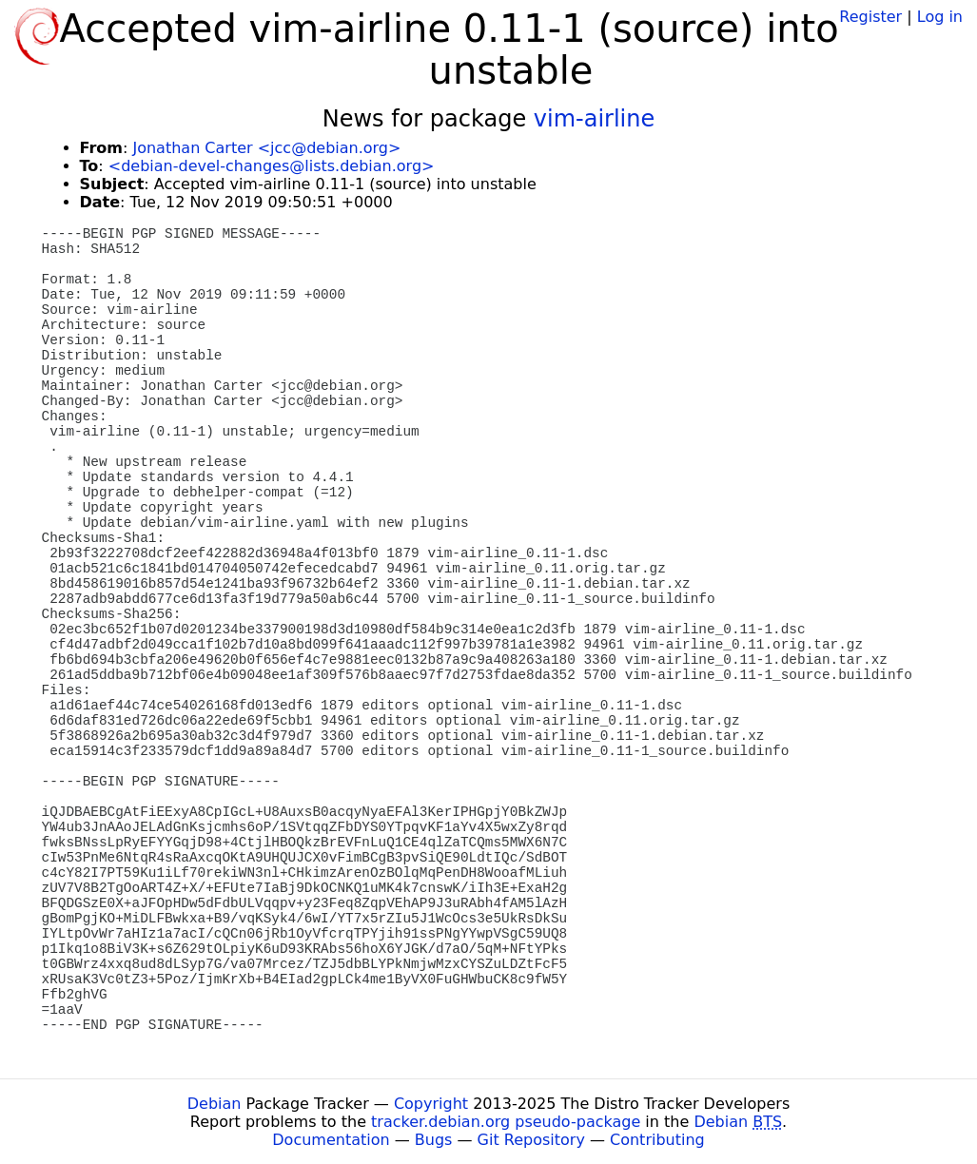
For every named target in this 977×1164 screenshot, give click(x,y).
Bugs (434, 1140)
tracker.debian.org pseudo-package (505, 1122)
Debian (214, 1104)
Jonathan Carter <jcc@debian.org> (266, 148)
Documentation (330, 1140)
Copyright (431, 1104)
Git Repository (531, 1140)
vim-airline (594, 119)
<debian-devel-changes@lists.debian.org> (271, 166)
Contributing (657, 1140)
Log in (940, 17)
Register (870, 17)
